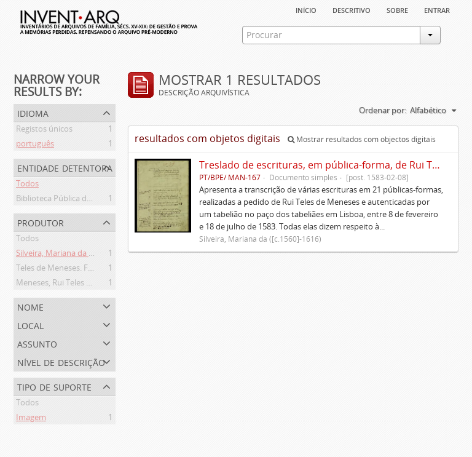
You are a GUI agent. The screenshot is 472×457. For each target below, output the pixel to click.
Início (306, 9)
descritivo (351, 9)
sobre (397, 9)
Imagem (31, 418)
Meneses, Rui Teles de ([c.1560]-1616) (82, 284)
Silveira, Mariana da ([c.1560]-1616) (78, 254)
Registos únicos (44, 130)
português (35, 145)
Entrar (437, 9)
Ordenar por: (382, 110)
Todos (27, 185)
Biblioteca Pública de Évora (65, 199)
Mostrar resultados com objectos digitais (362, 139)
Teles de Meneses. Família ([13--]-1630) (85, 269)
